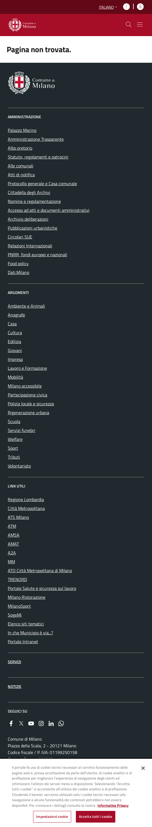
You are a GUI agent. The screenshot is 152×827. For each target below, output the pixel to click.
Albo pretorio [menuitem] (20, 148)
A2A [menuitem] (12, 552)
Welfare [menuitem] (15, 439)
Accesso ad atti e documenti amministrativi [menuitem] (48, 210)
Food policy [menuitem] (18, 263)
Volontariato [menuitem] (19, 465)
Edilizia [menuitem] (14, 341)
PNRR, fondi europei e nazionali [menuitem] (37, 254)
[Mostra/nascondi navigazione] (139, 24)
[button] (108, 7)
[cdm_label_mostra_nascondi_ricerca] (128, 24)
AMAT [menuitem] (13, 544)
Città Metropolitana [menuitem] (26, 508)
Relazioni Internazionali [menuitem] (30, 245)
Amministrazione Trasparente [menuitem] (36, 139)
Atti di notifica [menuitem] (21, 174)
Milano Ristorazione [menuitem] (26, 597)
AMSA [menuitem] (13, 535)
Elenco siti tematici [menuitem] (26, 623)
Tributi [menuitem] (14, 457)
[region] (76, 793)
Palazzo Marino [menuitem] (22, 130)
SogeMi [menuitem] (15, 615)
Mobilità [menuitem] (15, 377)
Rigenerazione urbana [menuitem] (28, 412)
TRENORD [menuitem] (17, 579)
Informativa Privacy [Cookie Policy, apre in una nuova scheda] (113, 805)
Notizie (14, 686)
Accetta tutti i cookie (95, 816)
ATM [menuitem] (12, 526)
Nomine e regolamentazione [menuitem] (34, 201)
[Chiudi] (143, 768)
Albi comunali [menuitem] (20, 165)
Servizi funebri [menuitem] (21, 430)
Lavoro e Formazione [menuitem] (27, 368)
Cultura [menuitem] (15, 332)
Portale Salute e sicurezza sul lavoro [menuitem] (42, 588)
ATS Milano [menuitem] (18, 517)
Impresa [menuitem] (15, 359)
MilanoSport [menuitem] (19, 606)
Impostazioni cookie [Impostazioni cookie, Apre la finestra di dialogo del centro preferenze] (52, 816)
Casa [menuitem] (12, 323)
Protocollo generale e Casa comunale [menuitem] (42, 183)
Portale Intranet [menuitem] (23, 641)
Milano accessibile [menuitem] (25, 386)
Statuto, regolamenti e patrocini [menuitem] (38, 157)
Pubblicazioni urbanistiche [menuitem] (32, 228)
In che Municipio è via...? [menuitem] (30, 632)
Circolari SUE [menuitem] (20, 236)
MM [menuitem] (11, 561)
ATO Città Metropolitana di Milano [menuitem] (40, 570)
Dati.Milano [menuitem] (18, 272)
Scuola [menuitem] (14, 421)
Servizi (14, 662)
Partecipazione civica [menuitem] (27, 394)
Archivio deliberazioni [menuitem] (28, 219)
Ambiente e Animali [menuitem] (26, 306)
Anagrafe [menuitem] (16, 314)
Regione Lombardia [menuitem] (26, 499)
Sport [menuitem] (13, 448)
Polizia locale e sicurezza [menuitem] (31, 403)
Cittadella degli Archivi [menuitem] (29, 192)
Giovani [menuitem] (15, 350)
